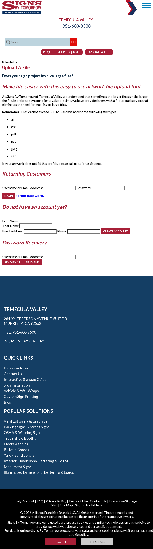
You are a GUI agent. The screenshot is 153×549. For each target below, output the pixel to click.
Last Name (11, 226)
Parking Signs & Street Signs (26, 426)
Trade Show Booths (20, 438)
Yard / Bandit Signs (19, 455)
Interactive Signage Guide (25, 379)
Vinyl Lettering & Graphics (25, 421)
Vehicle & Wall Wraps (21, 390)
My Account (25, 501)
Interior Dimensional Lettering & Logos (36, 461)
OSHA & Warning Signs (22, 432)
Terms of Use (78, 501)
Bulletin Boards (16, 449)
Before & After (16, 368)
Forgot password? (30, 195)
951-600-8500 (77, 25)
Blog (7, 402)
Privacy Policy (56, 501)
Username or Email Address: (22, 188)
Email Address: (13, 231)
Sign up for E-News (89, 505)
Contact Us (13, 373)
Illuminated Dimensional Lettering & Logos (39, 472)
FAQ (40, 501)
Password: (84, 188)
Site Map (66, 505)
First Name (10, 221)
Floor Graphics (16, 444)
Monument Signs (18, 466)
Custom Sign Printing (21, 396)
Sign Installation (17, 385)
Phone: (62, 231)
